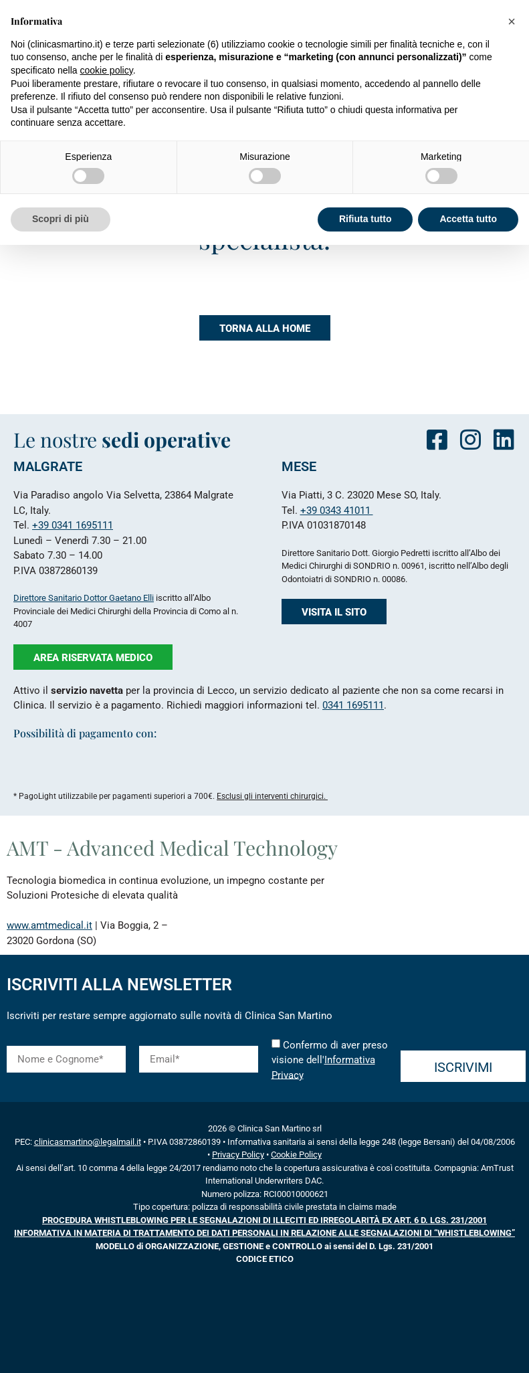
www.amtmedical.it (49, 925)
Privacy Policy (238, 1155)
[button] (511, 21)
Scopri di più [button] (60, 218)
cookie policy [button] (106, 70)
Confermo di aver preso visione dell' (330, 1059)
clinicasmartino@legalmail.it (87, 1142)
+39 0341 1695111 (72, 525)
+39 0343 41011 (336, 511)
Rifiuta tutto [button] (365, 218)
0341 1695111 (353, 705)
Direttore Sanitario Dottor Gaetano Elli (83, 598)
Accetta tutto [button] (468, 218)
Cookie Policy (296, 1155)
